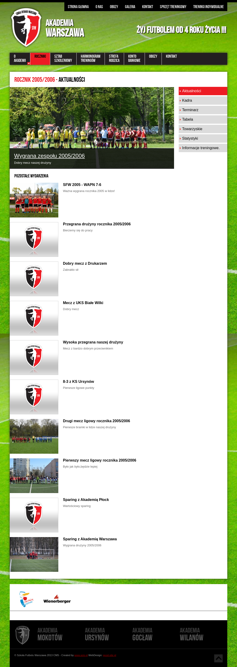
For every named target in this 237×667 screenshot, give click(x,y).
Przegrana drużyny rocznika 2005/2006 (97, 224)
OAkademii (20, 58)
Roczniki (40, 56)
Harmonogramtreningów (90, 58)
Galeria (130, 6)
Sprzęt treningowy (173, 6)
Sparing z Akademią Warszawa (90, 539)
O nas (99, 6)
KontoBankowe (134, 58)
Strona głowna (78, 6)
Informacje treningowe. (201, 148)
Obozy (114, 6)
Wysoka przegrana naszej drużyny (93, 342)
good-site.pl (109, 655)
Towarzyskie (192, 129)
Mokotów (61, 634)
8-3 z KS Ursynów (78, 382)
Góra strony (218, 658)
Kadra (187, 100)
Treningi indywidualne (208, 6)
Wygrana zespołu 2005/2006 (49, 156)
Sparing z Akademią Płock (86, 500)
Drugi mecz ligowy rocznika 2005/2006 (96, 421)
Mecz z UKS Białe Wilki (83, 303)
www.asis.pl (81, 655)
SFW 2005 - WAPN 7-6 (82, 185)
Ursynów (108, 634)
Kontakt (147, 6)
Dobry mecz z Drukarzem (85, 263)
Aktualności (191, 91)
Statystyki (190, 138)
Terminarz (190, 110)
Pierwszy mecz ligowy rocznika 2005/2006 (99, 460)
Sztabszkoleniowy (63, 58)
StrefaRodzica (114, 58)
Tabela (187, 119)
